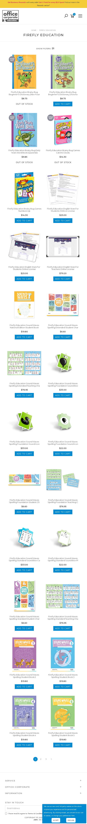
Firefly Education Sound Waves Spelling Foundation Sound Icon (24, 442)
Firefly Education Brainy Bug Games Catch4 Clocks (63, 151)
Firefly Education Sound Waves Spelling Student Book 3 (62, 676)
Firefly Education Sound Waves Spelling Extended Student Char (62, 326)
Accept (56, 820)
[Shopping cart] (73, 16)
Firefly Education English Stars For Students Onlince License (63, 210)
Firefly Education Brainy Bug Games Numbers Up (24, 210)
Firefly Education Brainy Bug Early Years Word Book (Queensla (24, 151)
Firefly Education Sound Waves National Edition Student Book (24, 326)
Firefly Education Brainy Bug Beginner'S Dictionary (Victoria (62, 93)
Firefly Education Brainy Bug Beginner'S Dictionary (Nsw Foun (24, 93)
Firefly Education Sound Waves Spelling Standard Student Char (24, 617)
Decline (71, 820)
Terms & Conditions (36, 813)
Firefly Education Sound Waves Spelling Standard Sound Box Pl (63, 559)
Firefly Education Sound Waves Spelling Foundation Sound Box (63, 384)
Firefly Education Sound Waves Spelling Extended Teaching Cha (24, 384)
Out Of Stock (24, 104)
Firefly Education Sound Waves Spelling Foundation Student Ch (24, 501)
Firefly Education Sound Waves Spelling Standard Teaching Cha (63, 617)
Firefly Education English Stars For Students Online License (24, 268)
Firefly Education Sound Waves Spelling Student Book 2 (24, 676)
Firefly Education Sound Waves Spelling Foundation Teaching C (63, 501)
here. (73, 816)
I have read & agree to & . (32, 813)
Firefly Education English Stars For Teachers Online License (63, 268)
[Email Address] (35, 808)
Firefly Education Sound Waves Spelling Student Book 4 (24, 734)
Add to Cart (63, 104)
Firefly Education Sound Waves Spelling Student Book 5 (62, 734)
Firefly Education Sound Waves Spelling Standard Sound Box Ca (24, 559)
